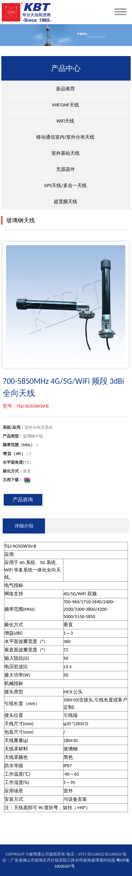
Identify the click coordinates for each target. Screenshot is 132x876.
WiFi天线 (65, 121)
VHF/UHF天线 (65, 105)
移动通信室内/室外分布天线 (65, 137)
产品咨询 (23, 500)
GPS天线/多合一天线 (65, 185)
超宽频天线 (65, 201)
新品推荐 (65, 89)
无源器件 (65, 169)
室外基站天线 (65, 153)
